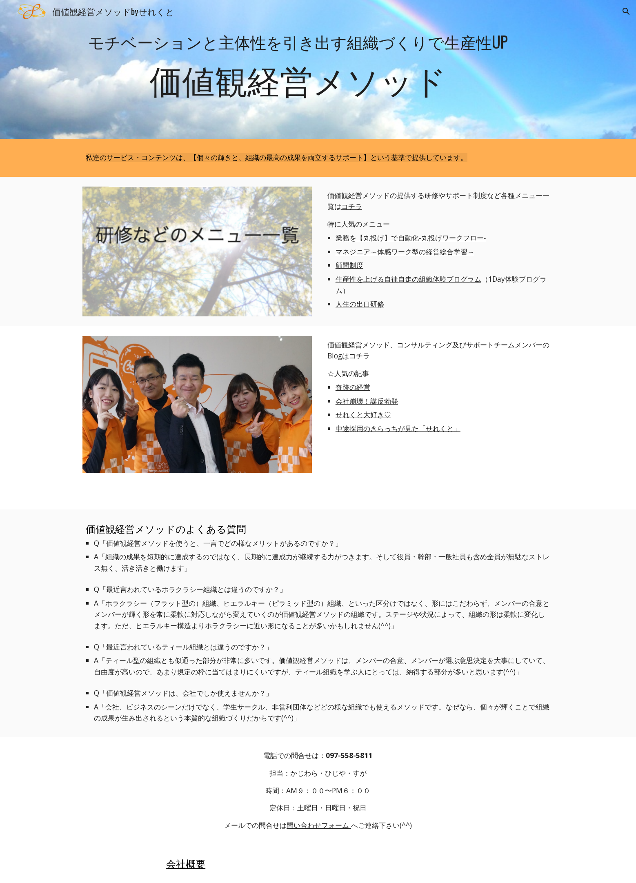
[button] (626, 11)
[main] (298, 69)
